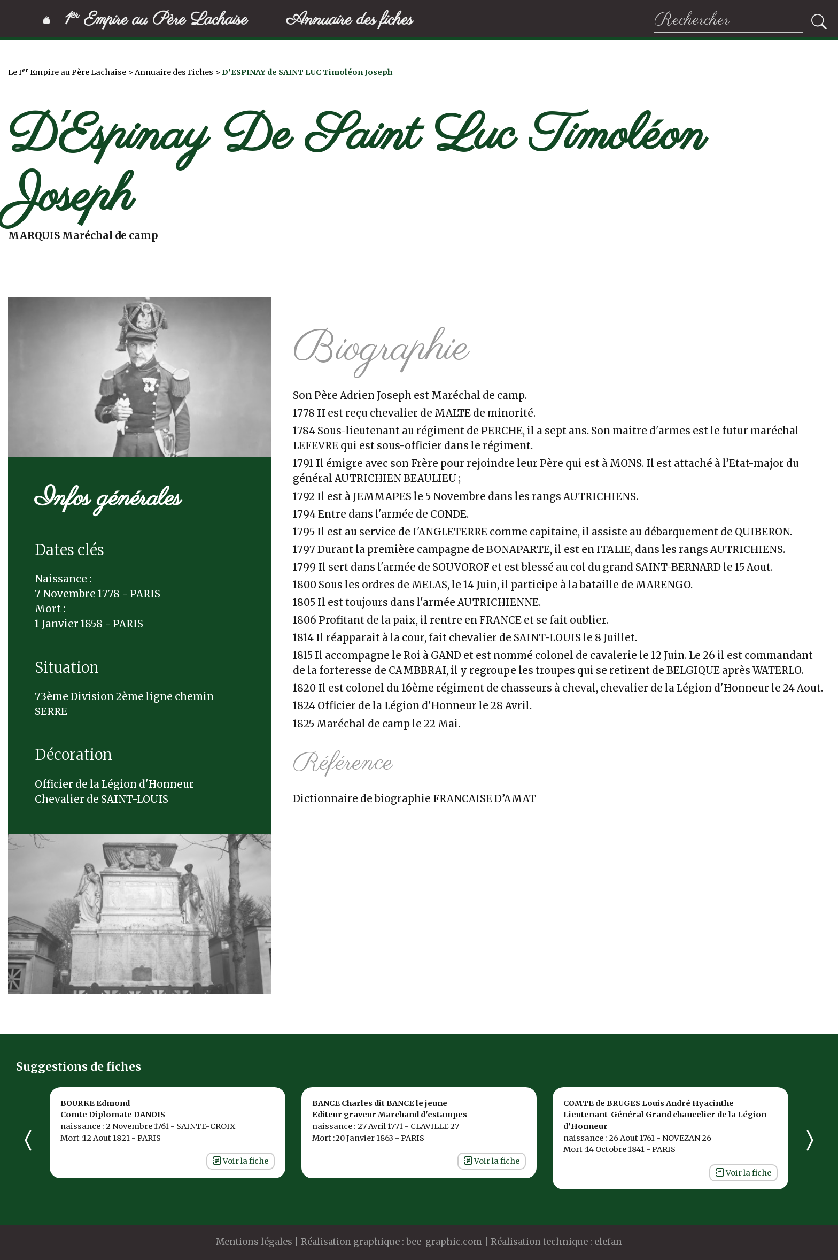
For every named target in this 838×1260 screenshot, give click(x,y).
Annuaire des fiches (349, 20)
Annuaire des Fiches (174, 72)
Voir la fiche (240, 1161)
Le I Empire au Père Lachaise (67, 72)
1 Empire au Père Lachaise (144, 20)
